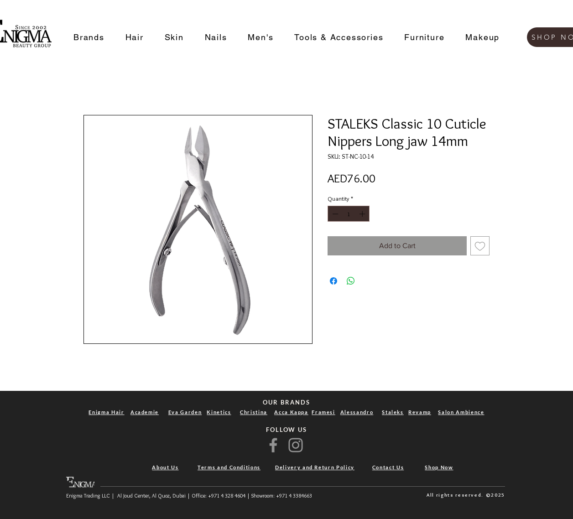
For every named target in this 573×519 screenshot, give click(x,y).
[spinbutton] (349, 214)
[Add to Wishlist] (480, 245)
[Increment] (363, 214)
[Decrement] (334, 214)
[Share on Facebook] (333, 280)
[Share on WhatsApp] (350, 280)
